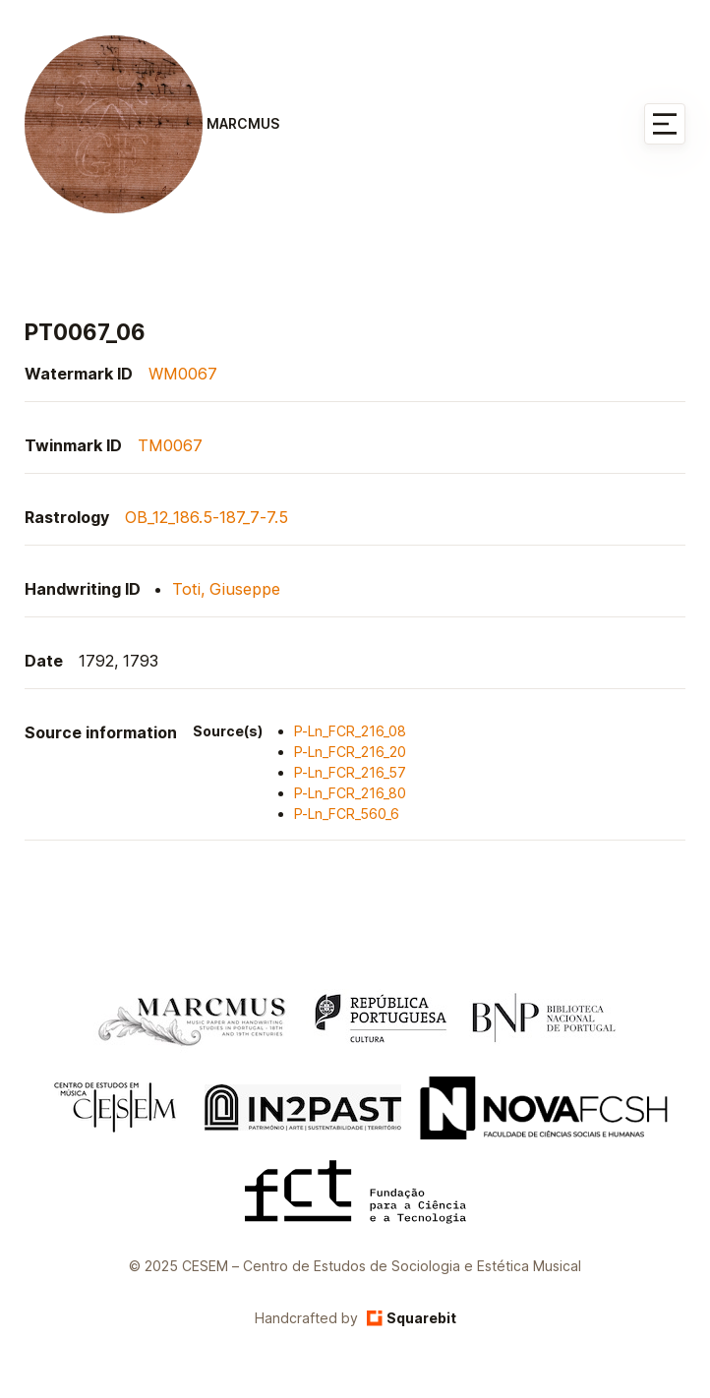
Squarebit (411, 1318)
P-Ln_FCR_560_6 (346, 813)
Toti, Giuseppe (226, 589)
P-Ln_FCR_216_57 (350, 772)
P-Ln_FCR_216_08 (350, 731)
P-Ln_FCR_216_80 (350, 793)
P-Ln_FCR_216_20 (350, 751)
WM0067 (182, 373)
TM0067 (170, 445)
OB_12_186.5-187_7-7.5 (206, 517)
